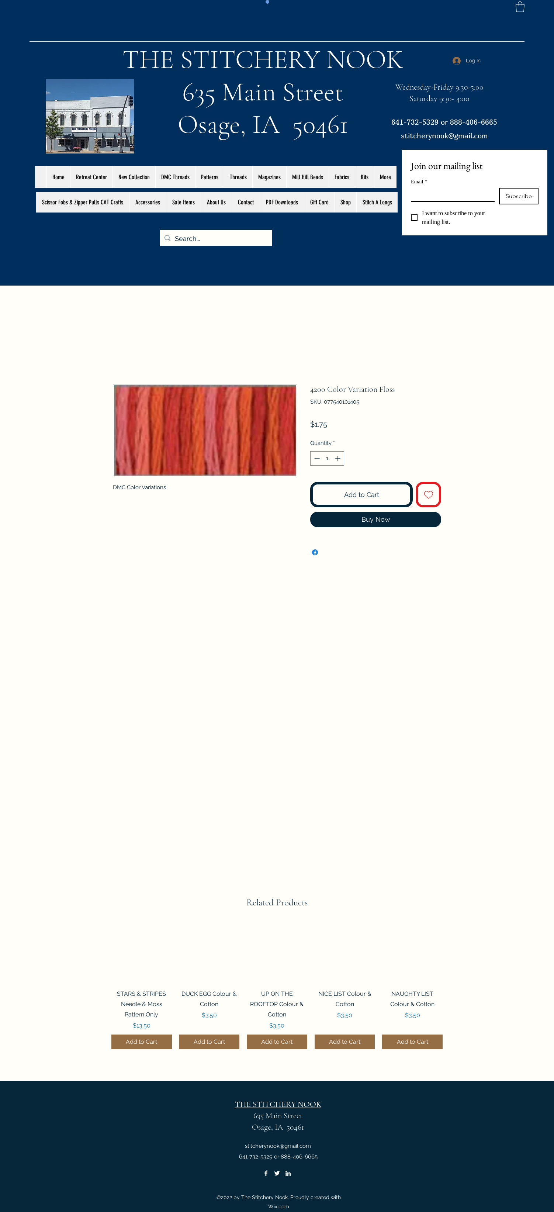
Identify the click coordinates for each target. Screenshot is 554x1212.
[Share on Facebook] (315, 552)
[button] (520, 6)
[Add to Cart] (141, 1042)
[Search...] (215, 239)
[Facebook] (266, 1173)
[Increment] (338, 458)
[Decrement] (316, 458)
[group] (277, 986)
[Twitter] (277, 1173)
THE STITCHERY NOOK (263, 59)
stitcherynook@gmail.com (444, 135)
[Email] (450, 194)
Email (419, 182)
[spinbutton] (327, 458)
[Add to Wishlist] (428, 494)
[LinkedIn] (288, 1173)
